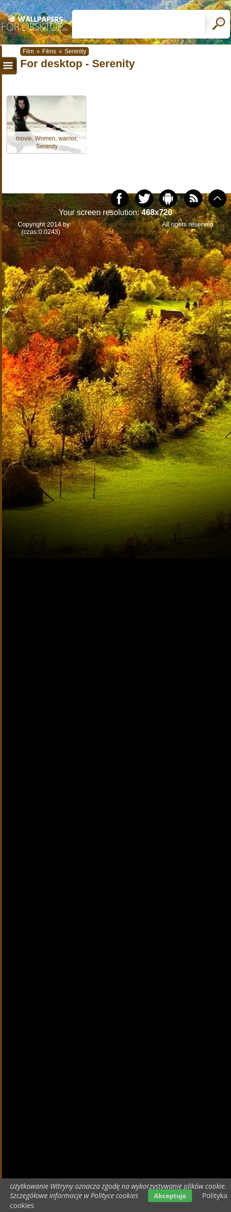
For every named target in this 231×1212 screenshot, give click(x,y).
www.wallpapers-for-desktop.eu (116, 224)
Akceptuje (170, 1195)
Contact (98, 231)
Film (28, 51)
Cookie (72, 231)
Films (49, 51)
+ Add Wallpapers (140, 231)
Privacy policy (189, 231)
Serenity (75, 51)
